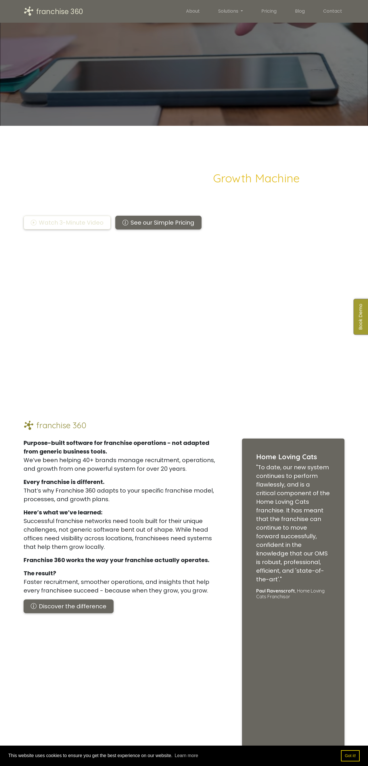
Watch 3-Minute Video (67, 223)
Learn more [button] (186, 755)
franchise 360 (53, 11)
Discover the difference (68, 606)
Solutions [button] (228, 11)
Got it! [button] (350, 755)
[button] (67, 222)
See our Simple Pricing (158, 223)
